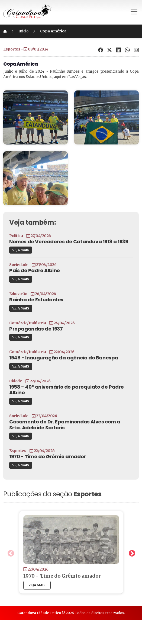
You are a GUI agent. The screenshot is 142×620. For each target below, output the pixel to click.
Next (131, 552)
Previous (9, 552)
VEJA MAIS (20, 250)
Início (23, 31)
